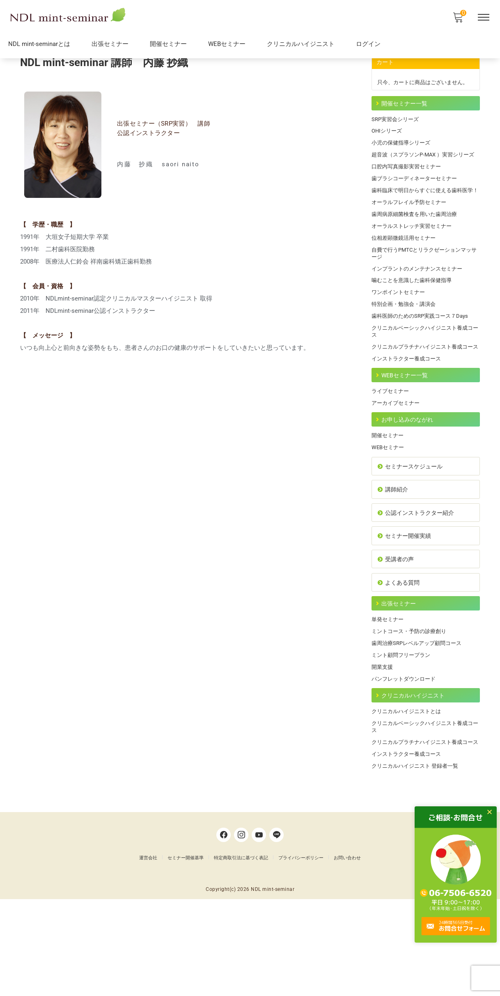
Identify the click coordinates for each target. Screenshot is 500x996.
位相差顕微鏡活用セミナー (406, 277)
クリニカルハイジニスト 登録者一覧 (418, 859)
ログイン (368, 45)
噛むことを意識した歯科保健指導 (415, 322)
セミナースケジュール (412, 530)
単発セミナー (389, 694)
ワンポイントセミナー (400, 335)
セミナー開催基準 (185, 953)
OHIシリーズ (388, 148)
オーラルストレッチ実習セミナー (415, 265)
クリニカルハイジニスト (301, 45)
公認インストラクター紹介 (418, 579)
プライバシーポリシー (300, 953)
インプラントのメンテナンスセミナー (420, 310)
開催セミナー (168, 45)
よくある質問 (400, 654)
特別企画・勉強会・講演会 (406, 348)
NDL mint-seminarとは (39, 45)
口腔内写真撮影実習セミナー (409, 193)
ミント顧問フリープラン (403, 733)
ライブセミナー (392, 449)
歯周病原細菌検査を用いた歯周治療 (417, 252)
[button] (494, 812)
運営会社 (148, 953)
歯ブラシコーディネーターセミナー (417, 206)
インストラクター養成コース (409, 414)
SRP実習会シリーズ (397, 135)
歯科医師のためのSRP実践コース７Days (423, 361)
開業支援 (383, 746)
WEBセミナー (226, 45)
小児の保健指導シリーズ (403, 161)
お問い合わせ (347, 953)
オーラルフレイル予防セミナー (412, 239)
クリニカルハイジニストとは (409, 794)
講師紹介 (394, 555)
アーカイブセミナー (397, 462)
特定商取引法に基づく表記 (241, 953)
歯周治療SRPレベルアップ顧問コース (420, 720)
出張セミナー (110, 45)
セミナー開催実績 (406, 604)
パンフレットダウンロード (406, 758)
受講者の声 (397, 629)
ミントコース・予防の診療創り (412, 708)
